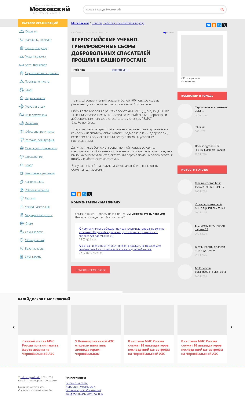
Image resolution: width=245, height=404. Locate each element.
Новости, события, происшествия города (118, 23)
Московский (80, 23)
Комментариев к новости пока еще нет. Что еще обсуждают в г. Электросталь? (120, 215)
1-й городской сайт (30, 377)
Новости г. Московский (80, 386)
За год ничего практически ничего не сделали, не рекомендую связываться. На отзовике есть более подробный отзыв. (120, 247)
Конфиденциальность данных (84, 394)
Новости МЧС (119, 70)
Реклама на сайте (77, 383)
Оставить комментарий (90, 270)
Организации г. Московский (83, 390)
